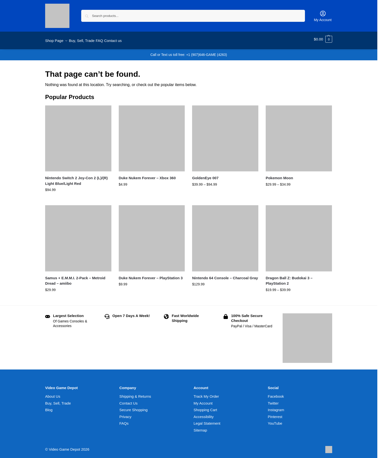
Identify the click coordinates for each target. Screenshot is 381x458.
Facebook (276, 394)
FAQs (124, 421)
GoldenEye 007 (205, 175)
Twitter (273, 400)
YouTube (275, 421)
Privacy (125, 414)
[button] (323, 39)
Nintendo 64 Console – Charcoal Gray (225, 275)
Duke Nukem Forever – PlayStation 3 (151, 275)
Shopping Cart (205, 407)
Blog (49, 407)
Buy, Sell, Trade (58, 400)
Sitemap (200, 427)
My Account (322, 16)
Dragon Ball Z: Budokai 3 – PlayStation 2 (289, 278)
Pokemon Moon (279, 175)
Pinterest (275, 414)
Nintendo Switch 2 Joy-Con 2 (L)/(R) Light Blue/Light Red (76, 178)
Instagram (276, 407)
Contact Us (128, 400)
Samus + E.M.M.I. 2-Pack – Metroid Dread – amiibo (75, 278)
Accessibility (204, 414)
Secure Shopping (133, 407)
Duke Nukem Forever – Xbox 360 (147, 175)
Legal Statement (207, 421)
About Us (52, 394)
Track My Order (206, 394)
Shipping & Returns (135, 394)
